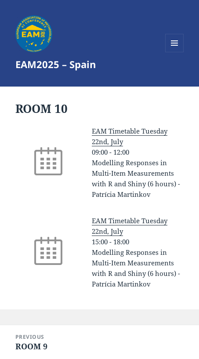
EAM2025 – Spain (55, 64)
